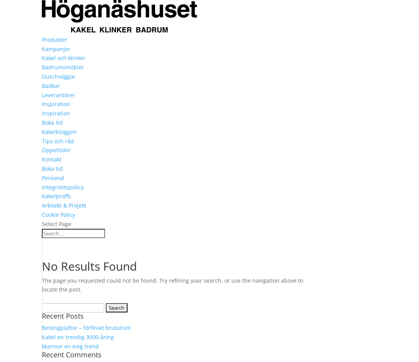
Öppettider (56, 150)
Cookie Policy (58, 214)
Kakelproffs (56, 196)
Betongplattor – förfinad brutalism (86, 327)
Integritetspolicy (63, 187)
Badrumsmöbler (63, 67)
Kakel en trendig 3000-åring (78, 337)
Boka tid (52, 122)
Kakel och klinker (64, 58)
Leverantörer (58, 95)
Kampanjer (56, 49)
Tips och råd (58, 141)
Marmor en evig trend (70, 346)
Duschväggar (59, 76)
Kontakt (52, 159)
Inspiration (56, 104)
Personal (53, 178)
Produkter (54, 39)
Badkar (51, 85)
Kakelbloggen (59, 132)
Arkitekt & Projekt (64, 205)
